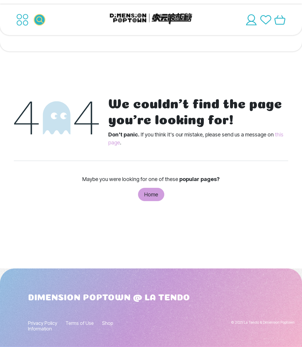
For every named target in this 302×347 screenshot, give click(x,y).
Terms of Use (79, 323)
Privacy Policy (42, 323)
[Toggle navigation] (22, 19)
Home (151, 194)
